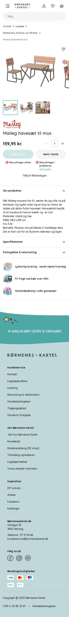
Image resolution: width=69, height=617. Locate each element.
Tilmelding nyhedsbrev (21, 455)
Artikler (11, 495)
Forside (7, 26)
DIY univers (14, 488)
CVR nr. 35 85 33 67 (14, 606)
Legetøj (20, 26)
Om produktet (34, 191)
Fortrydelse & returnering (34, 252)
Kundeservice (16, 367)
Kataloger (13, 508)
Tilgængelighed (16, 408)
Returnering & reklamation (23, 394)
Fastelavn (13, 501)
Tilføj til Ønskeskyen (34, 175)
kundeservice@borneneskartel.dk (27, 539)
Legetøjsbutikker (17, 381)
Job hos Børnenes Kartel (22, 434)
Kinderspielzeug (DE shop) (23, 448)
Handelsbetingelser (19, 401)
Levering (12, 388)
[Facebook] (10, 558)
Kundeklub (13, 441)
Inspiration (14, 481)
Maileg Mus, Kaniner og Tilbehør (20, 32)
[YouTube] (28, 558)
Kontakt (12, 374)
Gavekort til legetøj (19, 415)
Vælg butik (45, 169)
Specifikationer (34, 242)
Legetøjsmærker (17, 461)
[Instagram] (19, 558)
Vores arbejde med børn (22, 468)
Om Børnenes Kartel (20, 427)
